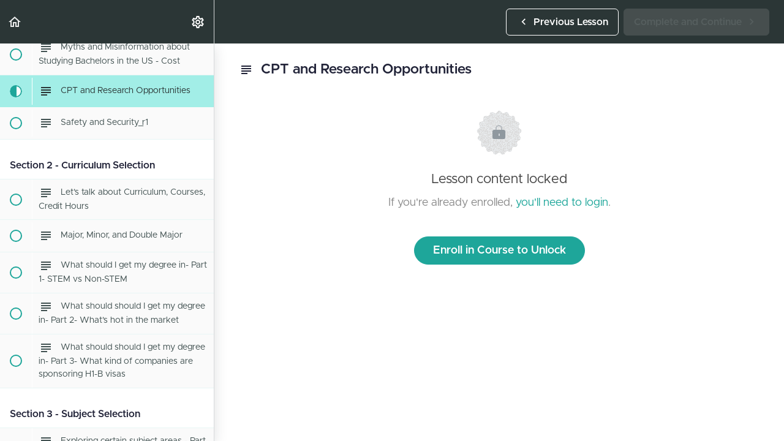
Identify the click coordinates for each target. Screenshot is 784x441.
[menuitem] (198, 21)
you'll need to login (562, 202)
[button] (15, 21)
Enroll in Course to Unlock (499, 250)
